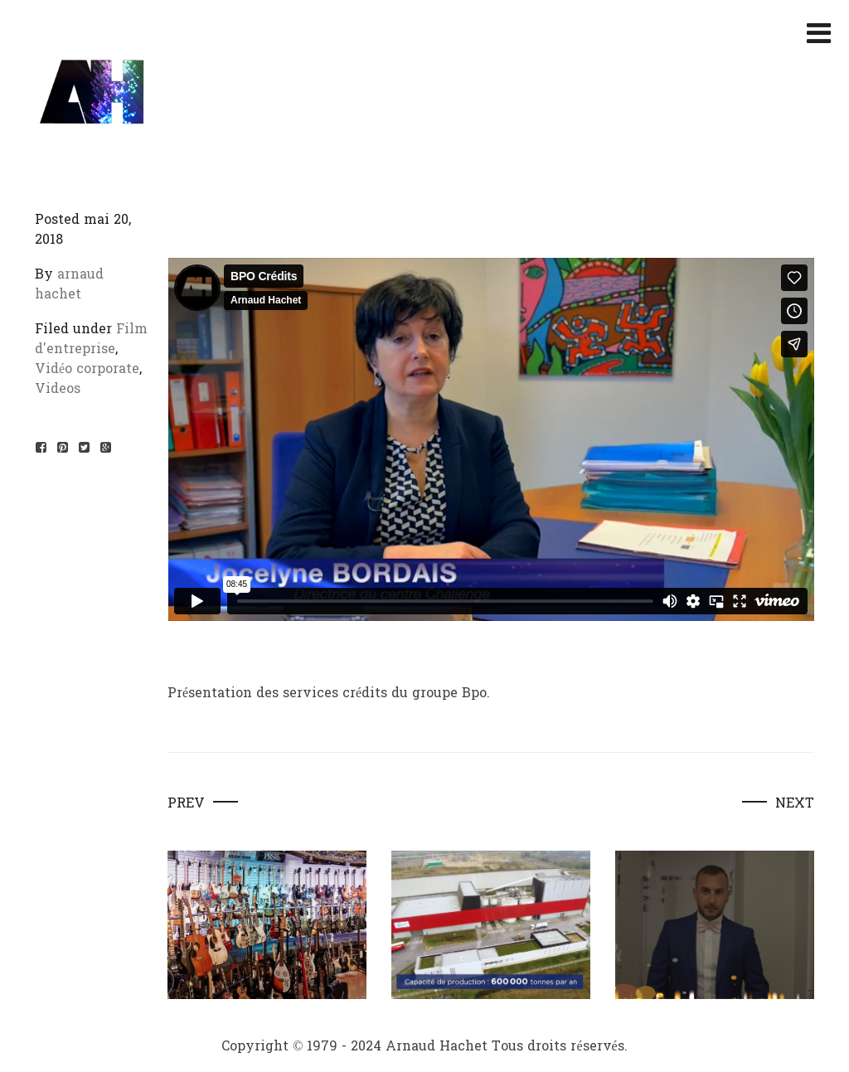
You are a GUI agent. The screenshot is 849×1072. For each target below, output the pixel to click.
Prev (186, 803)
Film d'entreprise (91, 339)
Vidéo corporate (87, 369)
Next (794, 803)
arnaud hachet (69, 284)
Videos (57, 388)
